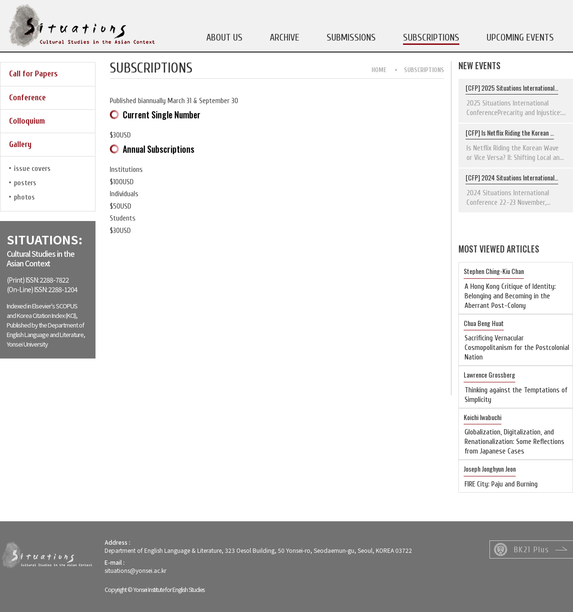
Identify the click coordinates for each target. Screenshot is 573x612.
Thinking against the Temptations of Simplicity (516, 395)
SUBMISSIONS (351, 37)
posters (25, 183)
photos (24, 197)
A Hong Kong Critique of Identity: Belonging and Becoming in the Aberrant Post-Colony (510, 296)
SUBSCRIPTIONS (431, 37)
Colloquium (27, 121)
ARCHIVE (284, 37)
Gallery (20, 144)
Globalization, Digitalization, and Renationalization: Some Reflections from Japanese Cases (514, 441)
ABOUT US (224, 37)
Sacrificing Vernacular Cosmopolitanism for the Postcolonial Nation (517, 347)
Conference (27, 97)
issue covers (32, 168)
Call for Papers (33, 73)
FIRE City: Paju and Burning (501, 484)
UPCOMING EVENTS (520, 37)
